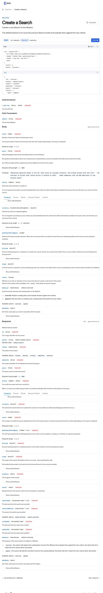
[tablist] (48, 72)
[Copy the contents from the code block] (97, 46)
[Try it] (95, 40)
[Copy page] (91, 22)
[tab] (5, 72)
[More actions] (98, 3)
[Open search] (94, 3)
